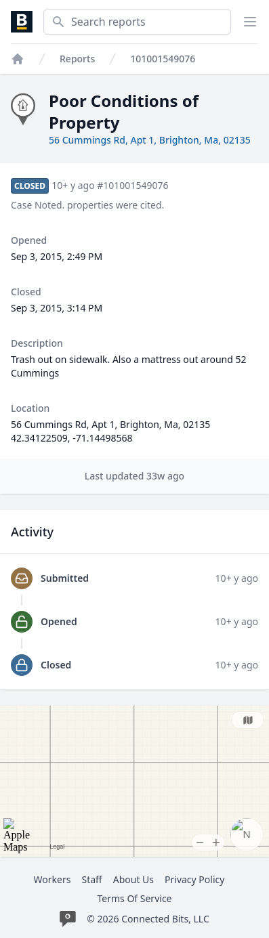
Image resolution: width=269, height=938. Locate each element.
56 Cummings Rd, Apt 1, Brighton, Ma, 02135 (150, 139)
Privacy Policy (194, 879)
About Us (133, 879)
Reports (77, 58)
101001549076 (162, 58)
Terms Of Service (134, 898)
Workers (52, 879)
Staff (91, 879)
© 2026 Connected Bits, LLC (148, 918)
